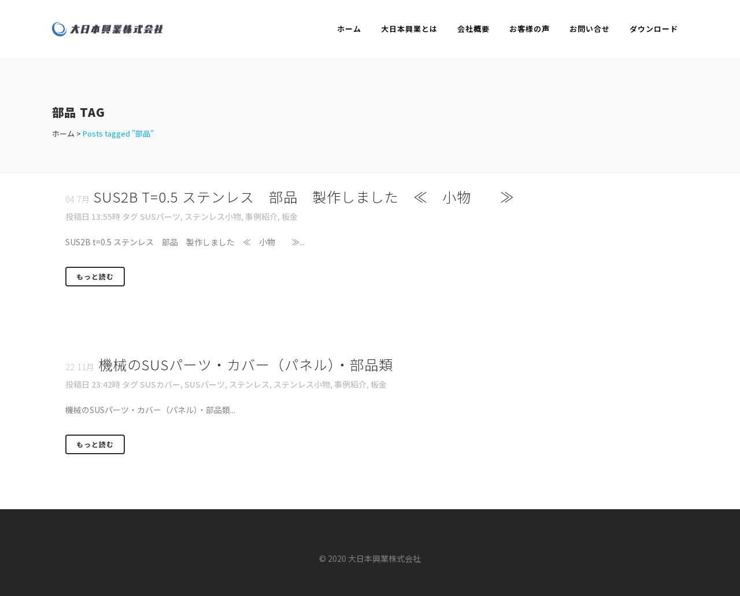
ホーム (63, 133)
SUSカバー (160, 384)
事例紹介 (261, 216)
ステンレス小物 (212, 216)
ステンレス (249, 384)
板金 (290, 216)
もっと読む (95, 276)
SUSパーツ (160, 216)
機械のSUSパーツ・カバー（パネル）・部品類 (245, 364)
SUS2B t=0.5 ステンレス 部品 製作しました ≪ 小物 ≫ (304, 196)
